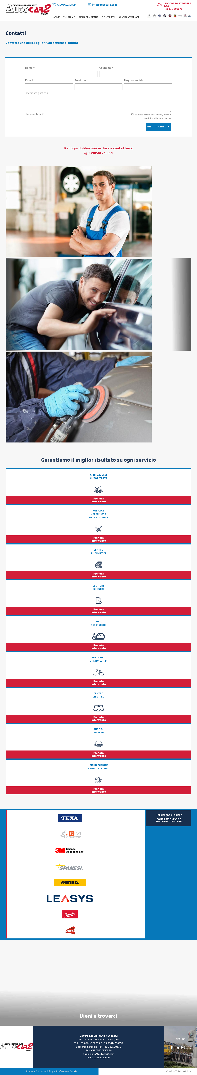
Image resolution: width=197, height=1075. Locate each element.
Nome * (30, 68)
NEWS (94, 17)
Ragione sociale (133, 80)
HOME (56, 17)
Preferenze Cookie (66, 1071)
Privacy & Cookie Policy (40, 1071)
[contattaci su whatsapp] (189, 1047)
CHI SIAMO (69, 17)
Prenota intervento (98, 500)
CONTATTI (108, 17)
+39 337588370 (112, 1047)
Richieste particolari (38, 93)
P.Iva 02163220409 (98, 1057)
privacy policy (163, 115)
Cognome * (106, 68)
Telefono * (81, 80)
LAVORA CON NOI (128, 17)
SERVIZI (84, 17)
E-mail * (30, 80)
